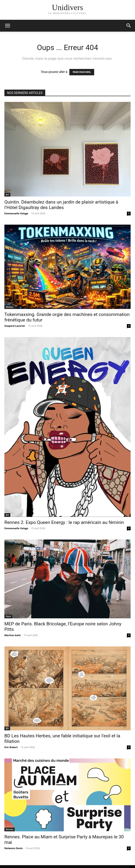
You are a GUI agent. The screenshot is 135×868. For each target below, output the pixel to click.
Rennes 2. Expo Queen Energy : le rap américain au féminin (64, 522)
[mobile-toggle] (7, 26)
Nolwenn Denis (13, 848)
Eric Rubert (11, 747)
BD (7, 728)
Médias (9, 307)
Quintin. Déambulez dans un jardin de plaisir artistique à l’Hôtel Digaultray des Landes (61, 204)
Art (7, 194)
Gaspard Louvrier (14, 325)
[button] (129, 26)
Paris (8, 616)
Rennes (9, 829)
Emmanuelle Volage (16, 213)
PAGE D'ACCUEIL (82, 72)
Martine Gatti (12, 635)
